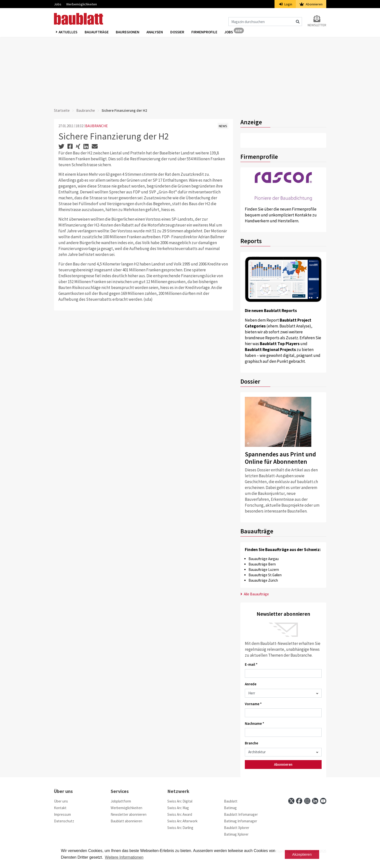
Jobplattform (121, 801)
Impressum (62, 814)
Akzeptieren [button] (302, 854)
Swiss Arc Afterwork (182, 821)
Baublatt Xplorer (236, 827)
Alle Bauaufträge (254, 594)
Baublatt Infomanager (241, 814)
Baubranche (85, 110)
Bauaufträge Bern (262, 564)
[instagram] (307, 801)
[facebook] (299, 801)
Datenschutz (64, 821)
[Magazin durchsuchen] (265, 21)
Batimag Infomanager (240, 821)
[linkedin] (315, 801)
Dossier (178, 32)
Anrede (250, 684)
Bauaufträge (97, 32)
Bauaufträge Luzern (264, 569)
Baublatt (230, 801)
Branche (251, 743)
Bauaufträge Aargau (264, 558)
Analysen (155, 32)
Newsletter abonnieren (128, 814)
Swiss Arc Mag (178, 807)
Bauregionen (128, 32)
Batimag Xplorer (236, 834)
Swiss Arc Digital (179, 801)
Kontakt (60, 807)
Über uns (61, 801)
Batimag (230, 807)
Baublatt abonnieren (126, 821)
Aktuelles (68, 32)
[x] (291, 801)
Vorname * (253, 704)
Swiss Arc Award (179, 814)
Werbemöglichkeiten (81, 4)
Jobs (57, 4)
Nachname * (254, 723)
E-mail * (251, 664)
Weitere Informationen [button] (124, 857)
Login (285, 4)
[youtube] (323, 801)
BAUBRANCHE (96, 126)
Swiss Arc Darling (180, 827)
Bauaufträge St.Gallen (265, 575)
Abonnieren (311, 4)
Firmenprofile (205, 32)
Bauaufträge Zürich (263, 580)
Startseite (62, 110)
